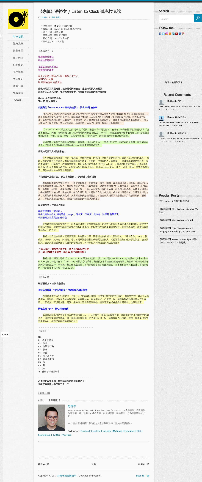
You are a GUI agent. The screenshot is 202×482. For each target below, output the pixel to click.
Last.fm (96, 431)
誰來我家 (18, 43)
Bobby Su (172, 101)
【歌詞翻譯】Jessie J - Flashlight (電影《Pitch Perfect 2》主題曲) (178, 241)
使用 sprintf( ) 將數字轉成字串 (174, 201)
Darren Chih (173, 117)
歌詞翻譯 (18, 57)
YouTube (66, 435)
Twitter (56, 435)
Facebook (85, 431)
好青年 (44, 17)
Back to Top (142, 475)
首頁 (93, 464)
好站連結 (18, 64)
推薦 (58, 17)
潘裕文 (57, 26)
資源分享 (18, 86)
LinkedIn (107, 431)
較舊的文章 (143, 464)
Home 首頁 (18, 36)
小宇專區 (18, 72)
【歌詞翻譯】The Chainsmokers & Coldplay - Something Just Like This (177, 230)
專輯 (53, 17)
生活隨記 (18, 79)
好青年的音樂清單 (66, 475)
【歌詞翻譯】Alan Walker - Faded (176, 220)
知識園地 (18, 93)
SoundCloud (44, 435)
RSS (139, 431)
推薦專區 (18, 50)
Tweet (5, 334)
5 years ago (180, 141)
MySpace (117, 431)
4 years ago (171, 109)
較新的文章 (43, 464)
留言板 (18, 100)
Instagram (130, 431)
